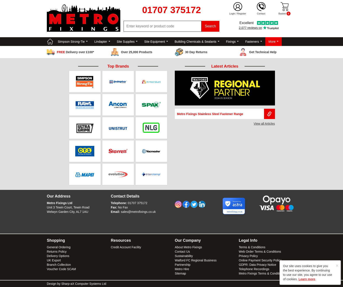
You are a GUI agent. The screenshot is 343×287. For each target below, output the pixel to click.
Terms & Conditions (252, 247)
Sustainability (184, 256)
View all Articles (264, 123)
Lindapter (102, 41)
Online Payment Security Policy (260, 260)
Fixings (232, 41)
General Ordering (58, 247)
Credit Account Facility (126, 247)
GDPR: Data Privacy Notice (257, 264)
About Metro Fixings (188, 247)
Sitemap (180, 273)
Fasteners (253, 41)
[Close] (337, 265)
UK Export (54, 260)
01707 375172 (137, 203)
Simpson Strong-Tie (73, 41)
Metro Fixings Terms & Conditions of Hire (266, 273)
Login (232, 13)
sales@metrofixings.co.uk (138, 212)
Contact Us (182, 251)
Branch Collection (59, 264)
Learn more (307, 279)
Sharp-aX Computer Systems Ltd (83, 283)
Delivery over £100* (75, 52)
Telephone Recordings (254, 269)
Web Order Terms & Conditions (260, 251)
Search (210, 26)
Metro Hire (182, 269)
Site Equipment (156, 41)
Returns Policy (56, 251)
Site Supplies (127, 41)
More (274, 41)
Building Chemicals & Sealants (197, 41)
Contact (261, 13)
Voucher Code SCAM (61, 269)
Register (241, 13)
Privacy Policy (248, 256)
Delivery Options (58, 256)
